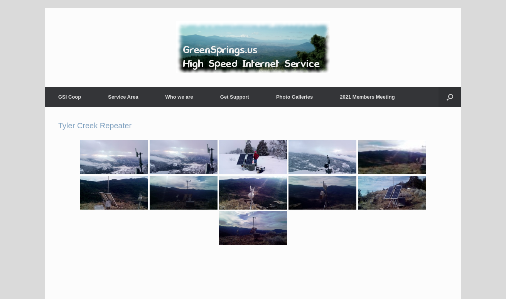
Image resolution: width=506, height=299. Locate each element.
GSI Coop (69, 97)
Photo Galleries (294, 97)
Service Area (123, 97)
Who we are (179, 97)
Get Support (234, 97)
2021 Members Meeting (367, 97)
